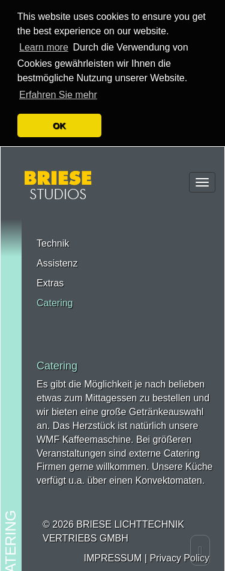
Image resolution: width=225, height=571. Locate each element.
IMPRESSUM (112, 547)
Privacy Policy (179, 547)
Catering (55, 292)
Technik (53, 232)
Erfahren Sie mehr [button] (58, 85)
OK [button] (59, 116)
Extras (50, 272)
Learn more (43, 37)
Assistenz (57, 252)
